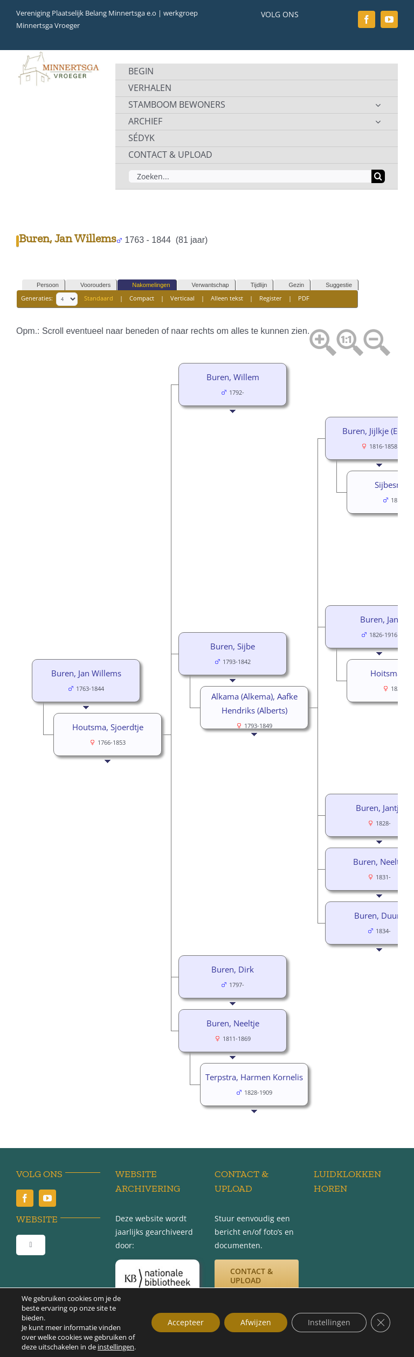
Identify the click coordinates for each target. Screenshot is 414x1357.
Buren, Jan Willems (86, 673)
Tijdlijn (254, 285)
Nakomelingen (146, 285)
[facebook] (366, 19)
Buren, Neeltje (379, 861)
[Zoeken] (378, 176)
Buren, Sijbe (232, 646)
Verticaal (182, 298)
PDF (303, 298)
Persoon (43, 285)
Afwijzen (255, 1322)
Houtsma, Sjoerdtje (107, 727)
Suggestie (334, 285)
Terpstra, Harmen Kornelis (254, 1077)
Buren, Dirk (232, 969)
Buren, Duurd (379, 915)
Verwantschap (205, 285)
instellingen (116, 1347)
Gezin (291, 285)
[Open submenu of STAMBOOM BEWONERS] (378, 105)
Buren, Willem (232, 377)
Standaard (98, 298)
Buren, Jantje (379, 807)
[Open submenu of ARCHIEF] (378, 122)
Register (270, 298)
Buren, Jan (379, 619)
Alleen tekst (227, 298)
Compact (141, 298)
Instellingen (329, 1322)
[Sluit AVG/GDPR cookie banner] (380, 1322)
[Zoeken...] (249, 176)
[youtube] (389, 19)
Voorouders (91, 285)
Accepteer (186, 1322)
